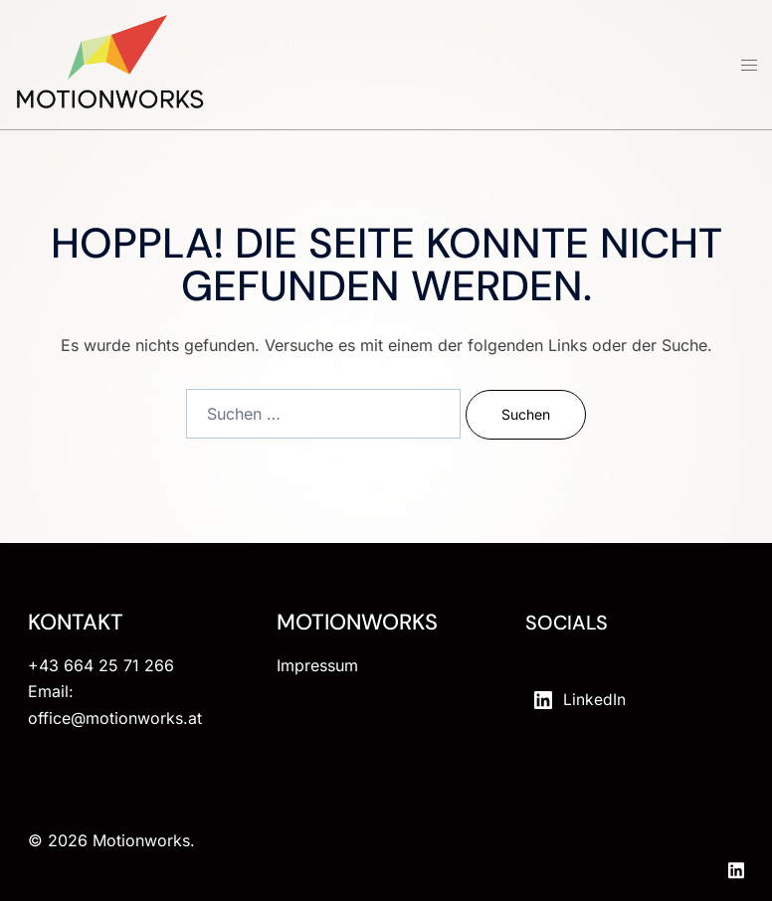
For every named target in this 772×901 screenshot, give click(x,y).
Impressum (317, 665)
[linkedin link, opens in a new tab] (736, 867)
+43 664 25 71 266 (101, 665)
